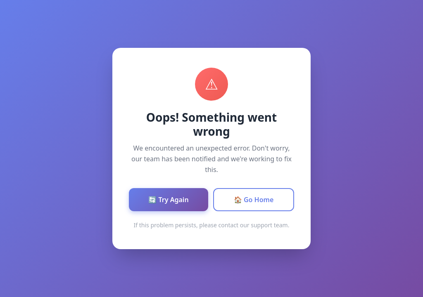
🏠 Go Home (254, 199)
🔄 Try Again (168, 199)
